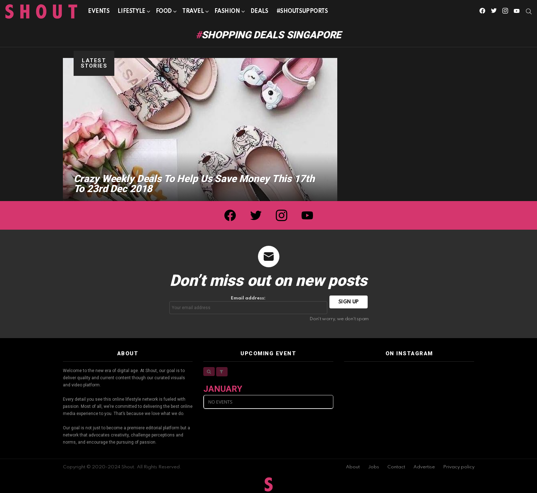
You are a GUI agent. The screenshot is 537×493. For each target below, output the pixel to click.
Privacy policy (458, 467)
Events (98, 11)
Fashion (227, 13)
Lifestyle (131, 13)
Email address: (248, 305)
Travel (193, 13)
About (353, 467)
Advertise (424, 467)
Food (164, 13)
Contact (396, 467)
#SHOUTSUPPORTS (302, 11)
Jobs (373, 467)
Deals (259, 11)
